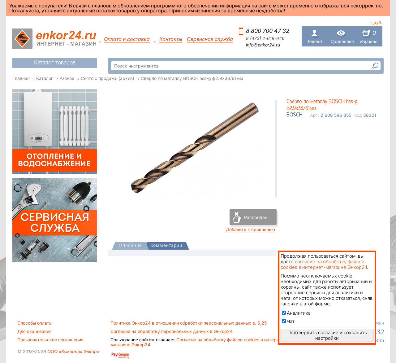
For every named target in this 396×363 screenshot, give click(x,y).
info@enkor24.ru (263, 44)
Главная (21, 78)
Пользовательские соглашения (50, 339)
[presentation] (130, 246)
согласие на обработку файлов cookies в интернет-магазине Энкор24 (324, 264)
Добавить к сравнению (250, 229)
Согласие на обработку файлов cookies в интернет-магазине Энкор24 (198, 342)
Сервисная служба (210, 39)
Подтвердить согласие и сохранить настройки (327, 335)
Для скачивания (34, 331)
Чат (288, 321)
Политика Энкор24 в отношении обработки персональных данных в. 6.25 (188, 323)
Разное (66, 78)
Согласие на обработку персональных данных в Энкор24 (171, 331)
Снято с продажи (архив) (107, 78)
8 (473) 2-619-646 (265, 38)
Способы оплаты (34, 323)
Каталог (44, 78)
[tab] (130, 246)
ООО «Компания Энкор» (72, 351)
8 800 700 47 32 (267, 31)
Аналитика (296, 313)
